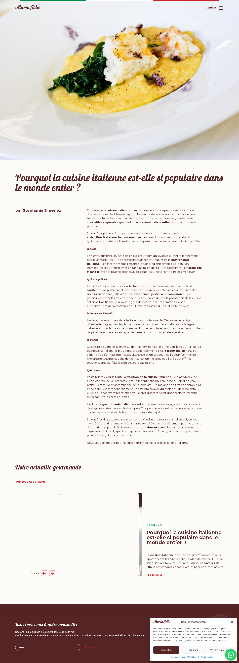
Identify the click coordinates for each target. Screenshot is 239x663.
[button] (232, 622)
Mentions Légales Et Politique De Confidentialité (192, 657)
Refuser (193, 650)
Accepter (166, 650)
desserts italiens (102, 350)
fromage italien (163, 332)
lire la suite (154, 574)
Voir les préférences (221, 650)
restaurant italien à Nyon (176, 419)
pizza (94, 286)
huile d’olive (181, 306)
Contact (211, 7)
